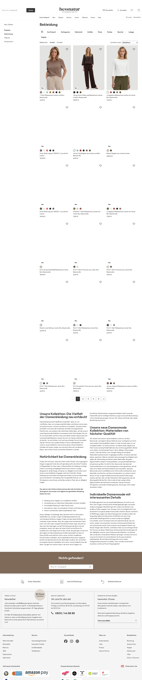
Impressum (6, 658)
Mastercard (131, 651)
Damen (60, 17)
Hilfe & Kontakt (8, 641)
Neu (54, 17)
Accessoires (8, 42)
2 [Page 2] (83, 399)
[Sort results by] (130, 42)
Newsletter (137, 17)
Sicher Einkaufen (31, 581)
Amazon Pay (131, 644)
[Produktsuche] (12, 10)
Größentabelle (37, 648)
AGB (4, 651)
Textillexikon (36, 651)
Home (93, 17)
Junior (77, 17)
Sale (99, 17)
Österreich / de (129, 666)
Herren (68, 17)
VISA (128, 654)
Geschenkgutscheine (39, 641)
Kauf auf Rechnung (71, 581)
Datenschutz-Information (22, 615)
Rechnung (130, 641)
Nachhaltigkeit (44, 17)
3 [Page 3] (88, 399)
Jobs (101, 644)
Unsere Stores (104, 651)
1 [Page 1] (77, 399)
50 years (129, 17)
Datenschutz (7, 654)
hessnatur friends (38, 644)
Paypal (129, 648)
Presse (101, 648)
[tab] (53, 32)
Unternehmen (104, 641)
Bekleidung (8, 34)
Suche (29, 10)
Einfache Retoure (111, 581)
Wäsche (85, 17)
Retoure (5, 648)
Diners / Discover (133, 658)
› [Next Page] (103, 398)
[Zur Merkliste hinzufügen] (67, 49)
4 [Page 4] (93, 399)
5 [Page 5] (98, 399)
